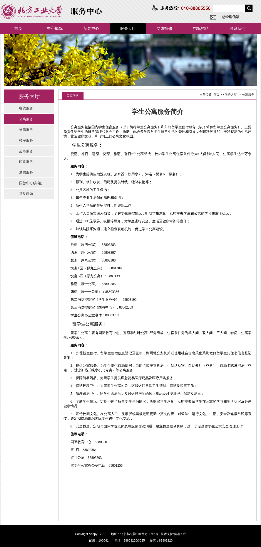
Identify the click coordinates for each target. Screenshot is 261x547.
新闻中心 (91, 28)
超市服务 (26, 151)
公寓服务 (26, 119)
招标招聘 (201, 28)
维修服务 (26, 130)
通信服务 (26, 172)
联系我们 (237, 28)
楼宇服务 (26, 140)
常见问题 (26, 194)
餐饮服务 (26, 108)
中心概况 (55, 28)
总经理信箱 (230, 17)
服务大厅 (128, 28)
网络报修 (164, 28)
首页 (18, 28)
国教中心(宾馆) (30, 183)
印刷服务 (26, 162)
